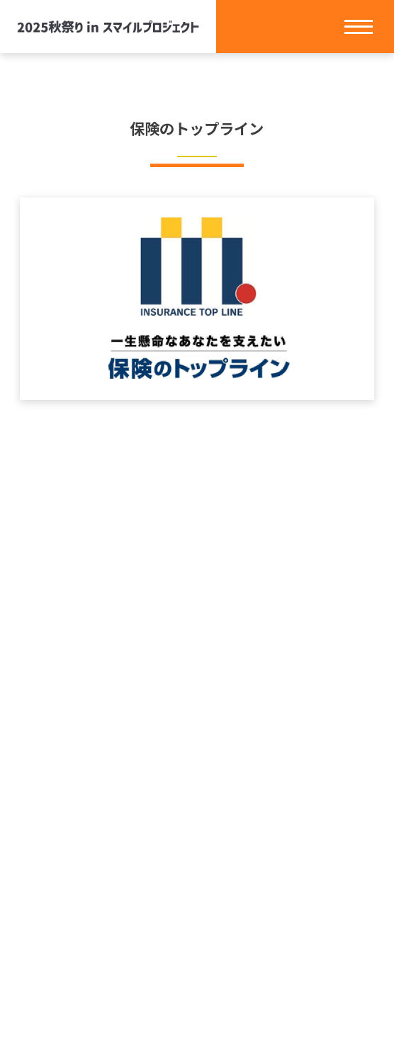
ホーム (197, 717)
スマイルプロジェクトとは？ (197, 745)
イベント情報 (197, 773)
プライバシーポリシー (197, 911)
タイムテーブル (197, 828)
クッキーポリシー (197, 938)
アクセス (197, 855)
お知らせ (197, 800)
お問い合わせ (197, 883)
